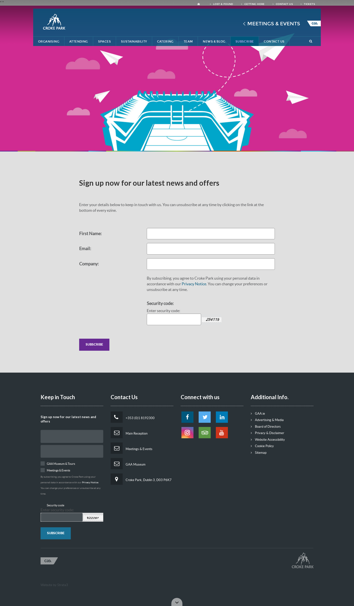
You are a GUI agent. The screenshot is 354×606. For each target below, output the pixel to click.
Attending (78, 41)
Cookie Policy (262, 446)
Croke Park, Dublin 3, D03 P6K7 (141, 479)
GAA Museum (128, 463)
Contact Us (283, 4)
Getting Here (253, 4)
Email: (85, 248)
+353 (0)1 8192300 (133, 417)
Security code (55, 505)
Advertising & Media (267, 420)
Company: (89, 263)
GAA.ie (258, 413)
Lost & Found (221, 4)
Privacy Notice (194, 284)
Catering (165, 41)
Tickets (308, 4)
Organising (48, 41)
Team (188, 41)
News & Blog (214, 41)
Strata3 (62, 585)
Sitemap (258, 452)
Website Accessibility (268, 439)
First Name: (90, 233)
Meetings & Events (273, 24)
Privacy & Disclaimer (267, 433)
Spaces (104, 41)
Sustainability (134, 41)
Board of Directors (266, 426)
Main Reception (129, 432)
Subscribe (245, 41)
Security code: (160, 303)
